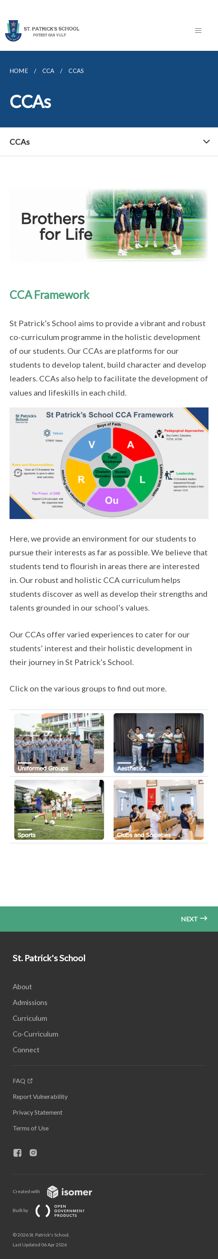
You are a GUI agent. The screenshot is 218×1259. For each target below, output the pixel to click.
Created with (59, 1191)
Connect (26, 1049)
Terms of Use (31, 1128)
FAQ (19, 1080)
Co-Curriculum (35, 1033)
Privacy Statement (38, 1112)
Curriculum (30, 1018)
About (22, 986)
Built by (55, 1210)
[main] (109, 491)
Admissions (30, 1002)
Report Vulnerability (40, 1096)
